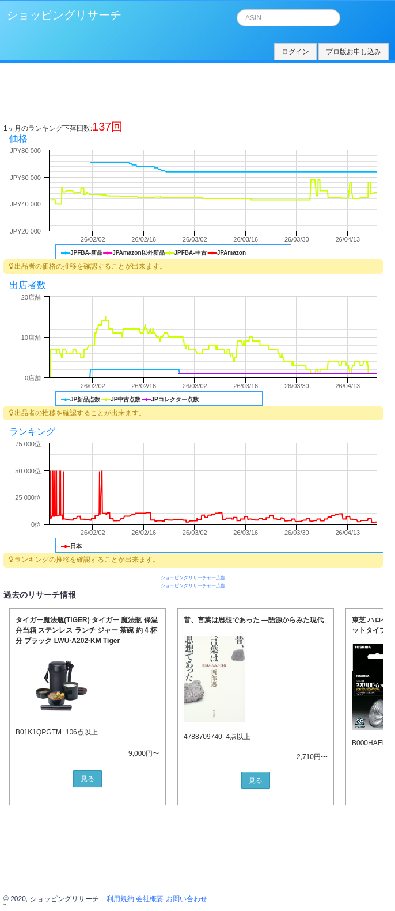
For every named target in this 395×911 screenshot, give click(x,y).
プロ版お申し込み (353, 52)
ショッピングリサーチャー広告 (193, 577)
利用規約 (120, 899)
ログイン (295, 52)
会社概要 (150, 899)
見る (87, 779)
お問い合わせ (186, 899)
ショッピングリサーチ (63, 15)
